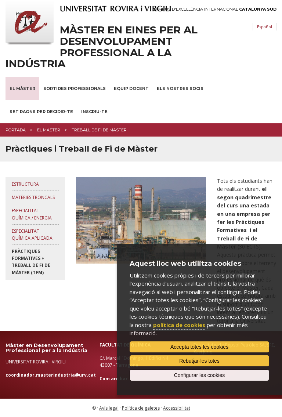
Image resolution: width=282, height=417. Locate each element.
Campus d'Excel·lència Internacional (214, 9)
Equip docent (131, 88)
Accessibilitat (176, 408)
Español (264, 26)
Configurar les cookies (199, 375)
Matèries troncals (33, 197)
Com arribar (114, 379)
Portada (16, 130)
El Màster (22, 88)
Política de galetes (141, 408)
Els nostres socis (180, 88)
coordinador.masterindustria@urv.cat (51, 375)
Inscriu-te (94, 111)
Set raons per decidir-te (41, 111)
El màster (48, 130)
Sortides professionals (74, 88)
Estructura (25, 184)
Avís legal (109, 408)
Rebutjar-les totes (199, 361)
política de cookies (179, 325)
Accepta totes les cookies (199, 347)
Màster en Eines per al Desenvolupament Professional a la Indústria (102, 46)
